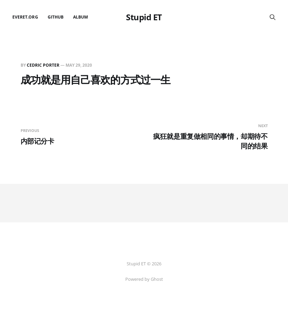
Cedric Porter (43, 65)
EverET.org (25, 17)
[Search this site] (272, 17)
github (56, 17)
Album (80, 17)
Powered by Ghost (144, 279)
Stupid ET (144, 17)
